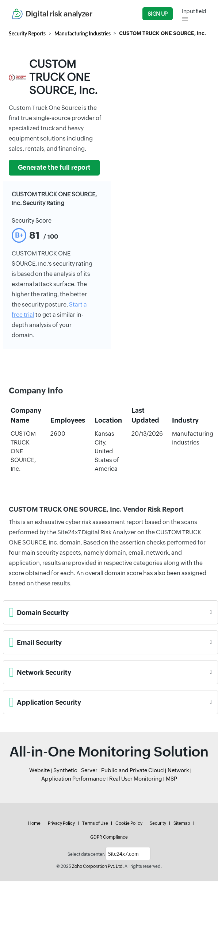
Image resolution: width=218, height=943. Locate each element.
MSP (171, 778)
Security (158, 823)
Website (39, 770)
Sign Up (157, 14)
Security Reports (27, 33)
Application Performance (73, 778)
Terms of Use (95, 823)
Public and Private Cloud (132, 770)
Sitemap (181, 823)
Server (89, 770)
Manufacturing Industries (82, 33)
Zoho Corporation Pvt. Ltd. (98, 866)
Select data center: (86, 854)
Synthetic (65, 770)
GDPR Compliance (109, 837)
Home (34, 823)
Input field (194, 11)
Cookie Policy (128, 823)
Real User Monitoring (135, 778)
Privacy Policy (61, 823)
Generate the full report (54, 167)
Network (178, 770)
